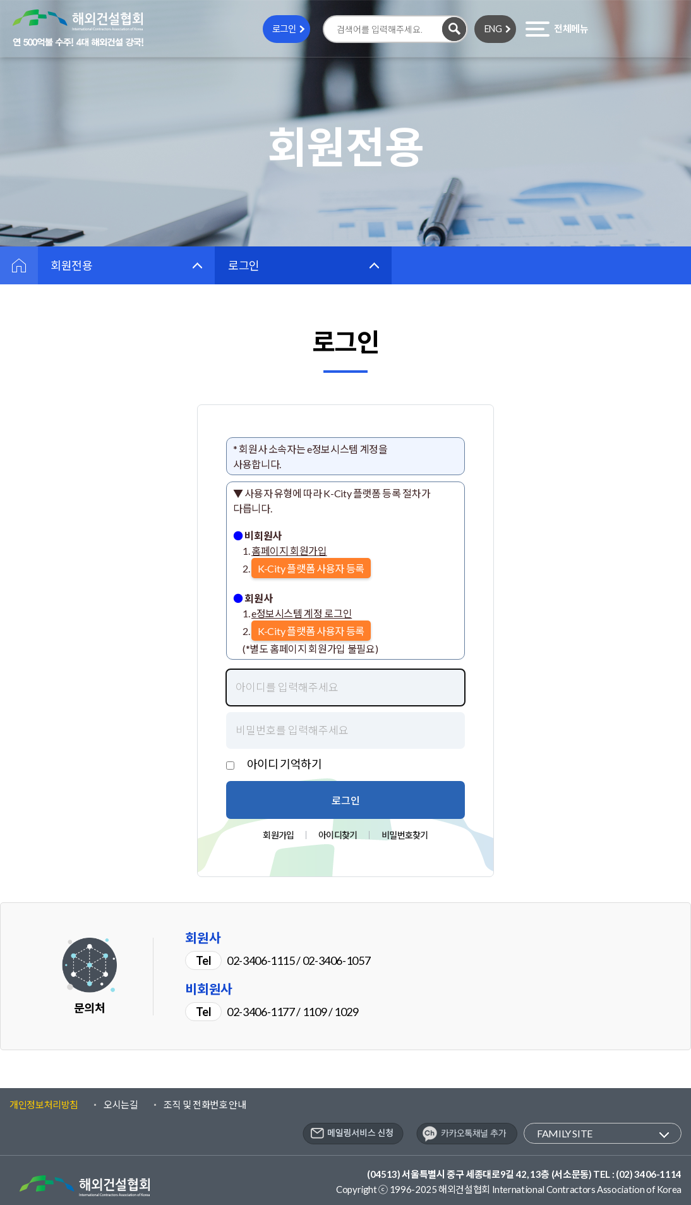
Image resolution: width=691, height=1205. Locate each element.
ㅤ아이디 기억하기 (279, 764)
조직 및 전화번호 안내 (205, 1104)
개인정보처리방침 (43, 1104)
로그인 (284, 28)
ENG (493, 28)
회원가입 (278, 835)
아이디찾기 (337, 835)
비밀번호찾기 (405, 835)
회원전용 (72, 265)
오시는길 (121, 1104)
